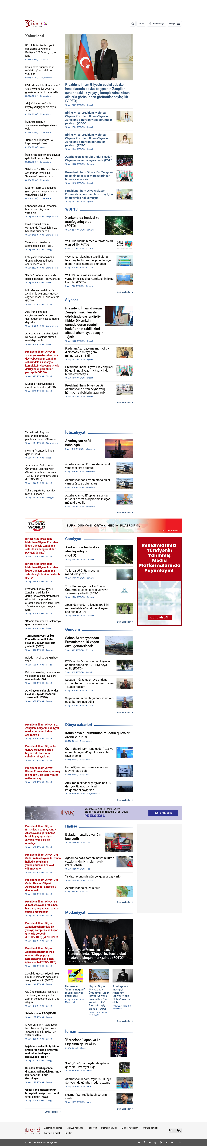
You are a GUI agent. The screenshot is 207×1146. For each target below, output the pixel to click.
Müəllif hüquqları (130, 1127)
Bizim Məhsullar (109, 1127)
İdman (70, 1031)
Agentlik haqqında (53, 1127)
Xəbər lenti (34, 36)
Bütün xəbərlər (124, 292)
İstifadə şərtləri (150, 1127)
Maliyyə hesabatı (75, 1127)
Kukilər (68, 1133)
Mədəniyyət (75, 912)
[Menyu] (174, 24)
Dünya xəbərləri (78, 724)
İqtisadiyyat (75, 432)
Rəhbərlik (92, 1127)
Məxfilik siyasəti (52, 1133)
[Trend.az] (36, 23)
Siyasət (71, 300)
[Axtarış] (133, 24)
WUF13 (71, 209)
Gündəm (72, 629)
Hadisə (71, 826)
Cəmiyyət (73, 539)
